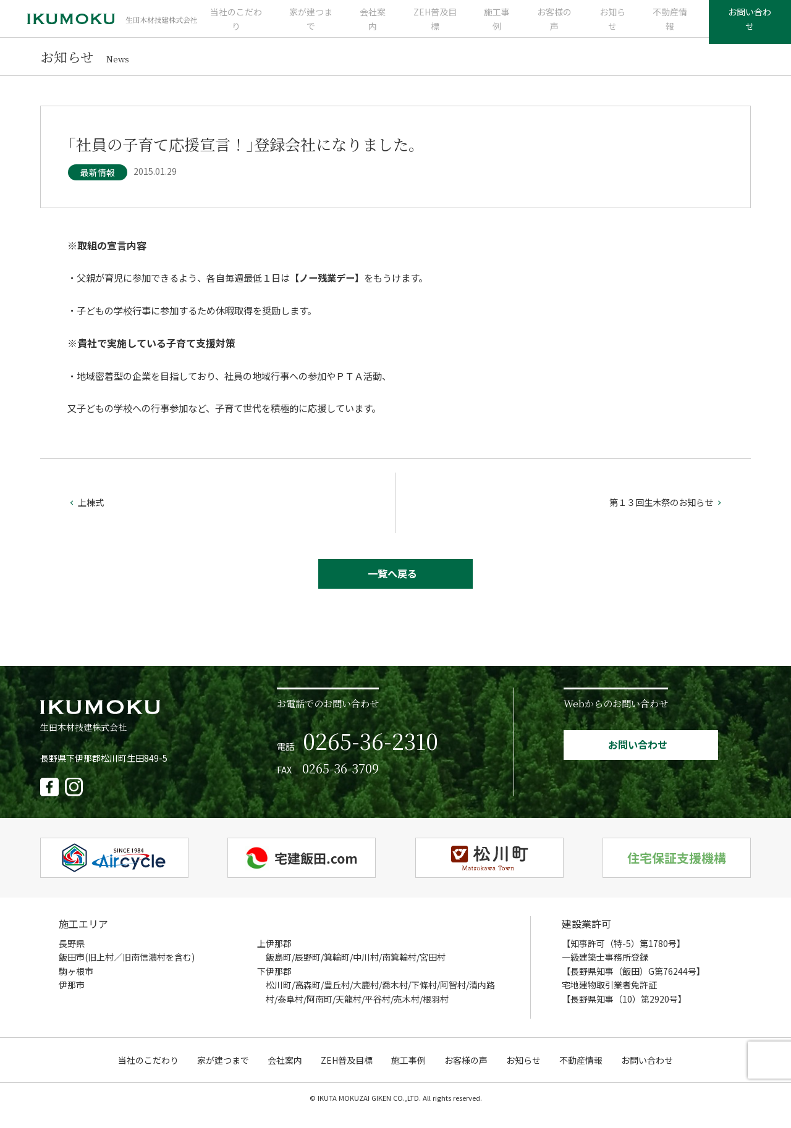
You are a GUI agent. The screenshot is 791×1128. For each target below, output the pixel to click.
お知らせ (603, 25)
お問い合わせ (743, 25)
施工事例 (494, 25)
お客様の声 (548, 25)
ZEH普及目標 (436, 25)
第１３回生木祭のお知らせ (662, 513)
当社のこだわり (247, 25)
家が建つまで (319, 25)
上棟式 (86, 513)
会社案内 (377, 25)
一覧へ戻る (392, 587)
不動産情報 (657, 25)
